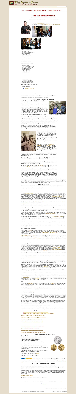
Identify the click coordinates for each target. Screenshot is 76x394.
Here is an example (26, 277)
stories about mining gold (56, 247)
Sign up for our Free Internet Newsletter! (27, 375)
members (52, 283)
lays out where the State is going (57, 196)
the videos (49, 145)
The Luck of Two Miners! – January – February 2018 (59, 391)
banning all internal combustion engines (41, 201)
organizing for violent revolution (50, 213)
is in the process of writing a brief (35, 238)
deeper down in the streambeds (57, 249)
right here (37, 353)
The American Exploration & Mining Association (28, 235)
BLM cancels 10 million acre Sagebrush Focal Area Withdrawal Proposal (32, 321)
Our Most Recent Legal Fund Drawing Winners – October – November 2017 (41, 10)
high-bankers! (37, 288)
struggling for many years (29, 193)
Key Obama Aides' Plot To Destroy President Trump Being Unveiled (36, 312)
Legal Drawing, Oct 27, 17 (29, 88)
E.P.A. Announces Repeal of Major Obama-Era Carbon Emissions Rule (31, 319)
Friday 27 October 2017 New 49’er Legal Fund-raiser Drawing (51, 24)
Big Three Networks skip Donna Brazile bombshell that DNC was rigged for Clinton (33, 317)
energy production (60, 216)
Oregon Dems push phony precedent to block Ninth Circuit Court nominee (32, 330)
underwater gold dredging (31, 166)
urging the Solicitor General (36, 237)
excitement (45, 250)
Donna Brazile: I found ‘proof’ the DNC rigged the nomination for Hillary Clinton (32, 315)
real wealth (37, 278)
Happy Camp (39, 148)
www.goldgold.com (60, 381)
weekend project (30, 283)
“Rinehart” (30, 230)
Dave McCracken (41, 23)
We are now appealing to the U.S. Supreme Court (49, 232)
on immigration (55, 216)
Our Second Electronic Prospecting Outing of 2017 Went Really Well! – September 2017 (33, 391)
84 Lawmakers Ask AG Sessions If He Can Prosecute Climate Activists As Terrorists (39, 313)
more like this (46, 266)
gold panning (40, 165)
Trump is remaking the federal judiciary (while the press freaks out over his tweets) (33, 332)
